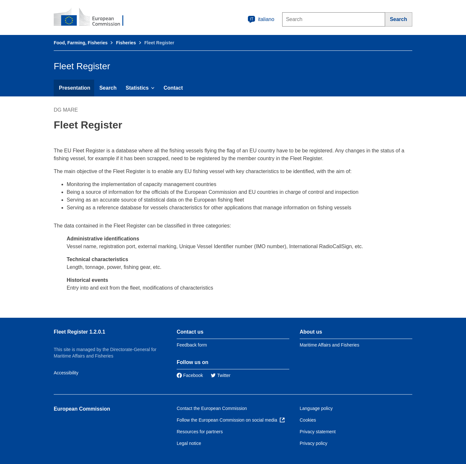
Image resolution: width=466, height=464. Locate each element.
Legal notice (189, 443)
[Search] (398, 19)
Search (107, 88)
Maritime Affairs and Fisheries (329, 345)
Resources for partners (200, 431)
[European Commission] (93, 17)
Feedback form (192, 345)
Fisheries (126, 42)
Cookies (308, 420)
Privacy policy (313, 443)
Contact (173, 88)
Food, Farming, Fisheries (80, 42)
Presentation (74, 88)
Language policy (316, 408)
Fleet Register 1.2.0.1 (79, 332)
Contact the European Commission (212, 408)
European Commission (82, 409)
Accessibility (66, 372)
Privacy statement (318, 431)
